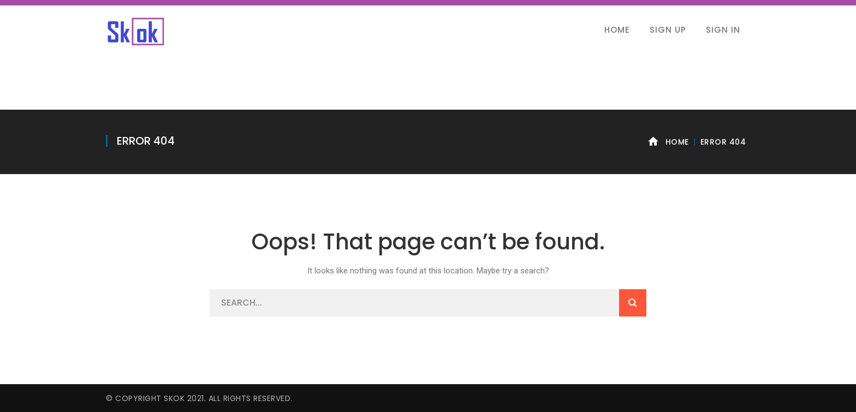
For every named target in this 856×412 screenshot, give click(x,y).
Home (677, 141)
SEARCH (632, 303)
